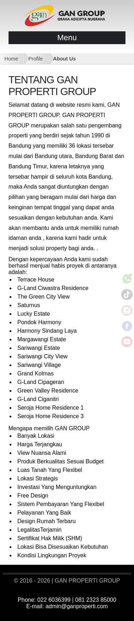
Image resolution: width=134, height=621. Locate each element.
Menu (67, 37)
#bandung (99, 613)
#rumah (83, 613)
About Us (64, 59)
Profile (35, 59)
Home (11, 59)
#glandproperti (120, 613)
